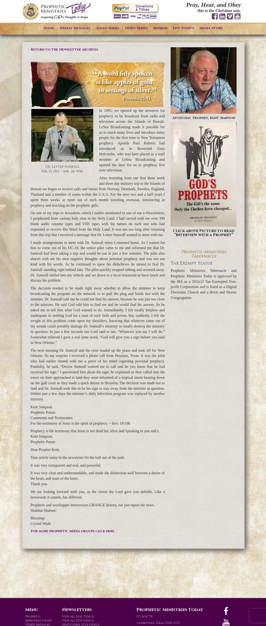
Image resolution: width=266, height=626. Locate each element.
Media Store (211, 28)
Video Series (136, 28)
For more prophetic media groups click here (72, 531)
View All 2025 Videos (78, 620)
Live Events (183, 28)
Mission (160, 28)
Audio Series (107, 28)
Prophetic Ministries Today (38, 618)
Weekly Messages (75, 28)
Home (48, 28)
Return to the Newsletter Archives (64, 49)
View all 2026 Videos (78, 616)
